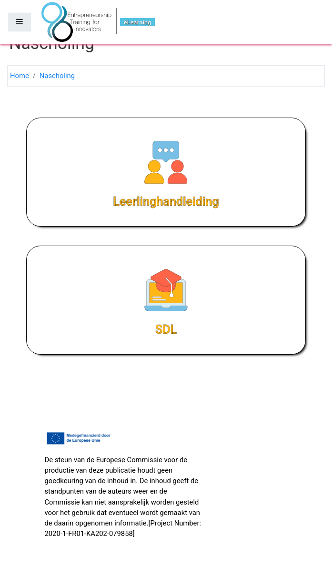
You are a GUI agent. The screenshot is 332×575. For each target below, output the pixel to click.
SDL (166, 330)
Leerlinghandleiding (166, 201)
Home (19, 75)
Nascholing (57, 75)
